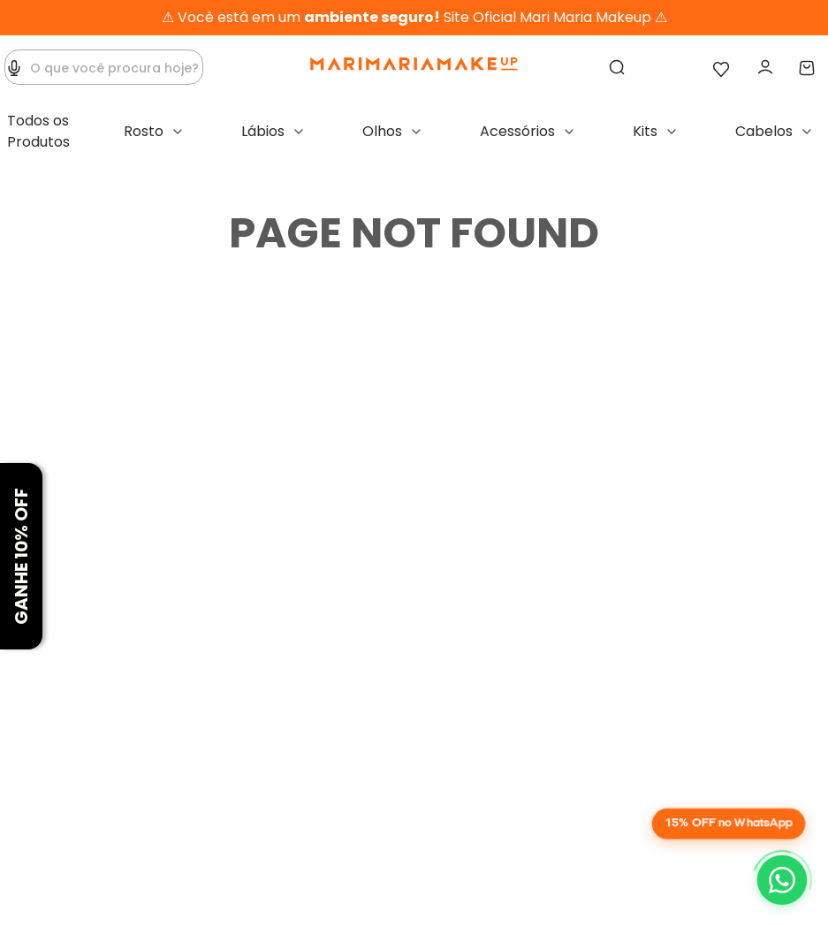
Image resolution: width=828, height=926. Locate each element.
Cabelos (764, 131)
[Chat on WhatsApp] (782, 880)
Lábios (263, 131)
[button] (14, 68)
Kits (645, 131)
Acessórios (517, 131)
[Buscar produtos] (618, 68)
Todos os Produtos (38, 131)
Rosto (143, 131)
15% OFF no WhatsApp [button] (729, 823)
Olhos (382, 131)
